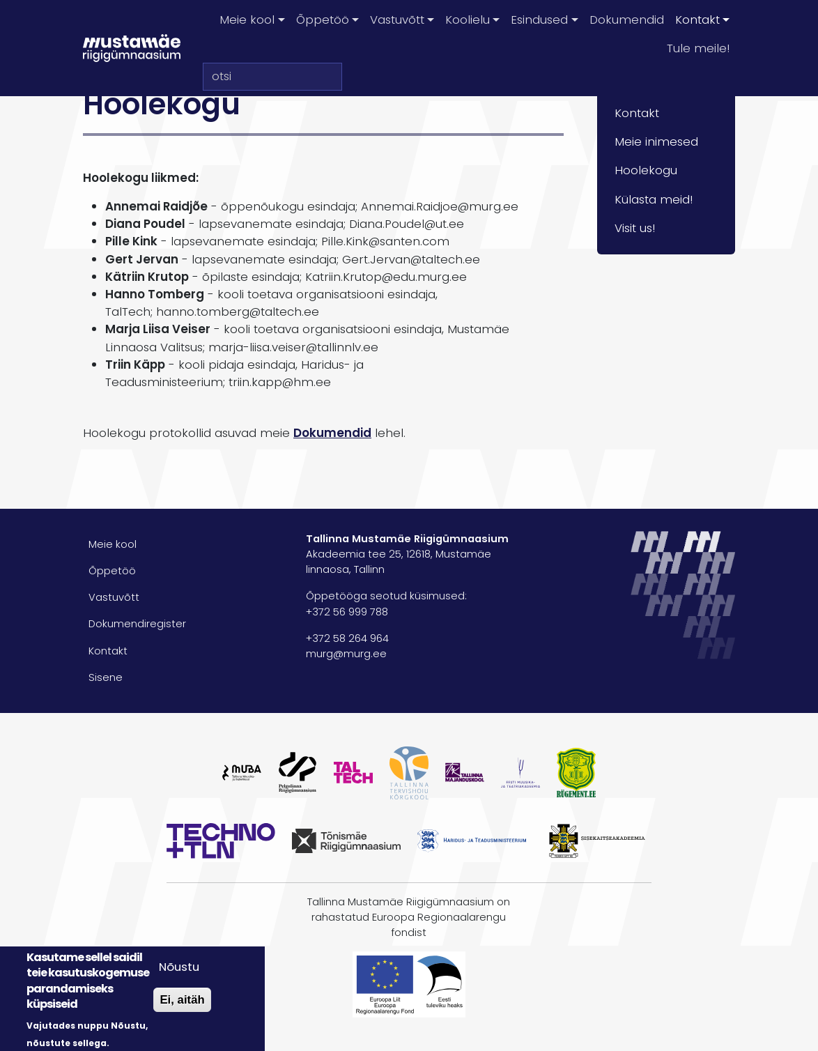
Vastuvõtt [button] (397, 19)
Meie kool (112, 544)
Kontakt (637, 113)
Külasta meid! (654, 199)
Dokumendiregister (137, 624)
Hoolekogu (646, 170)
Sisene (105, 677)
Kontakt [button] (697, 19)
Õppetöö (112, 571)
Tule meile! (698, 48)
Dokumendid (626, 19)
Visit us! (635, 228)
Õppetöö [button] (322, 19)
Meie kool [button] (247, 19)
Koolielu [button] (467, 19)
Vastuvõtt (113, 597)
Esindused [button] (539, 19)
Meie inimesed (656, 141)
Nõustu (179, 966)
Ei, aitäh (182, 999)
